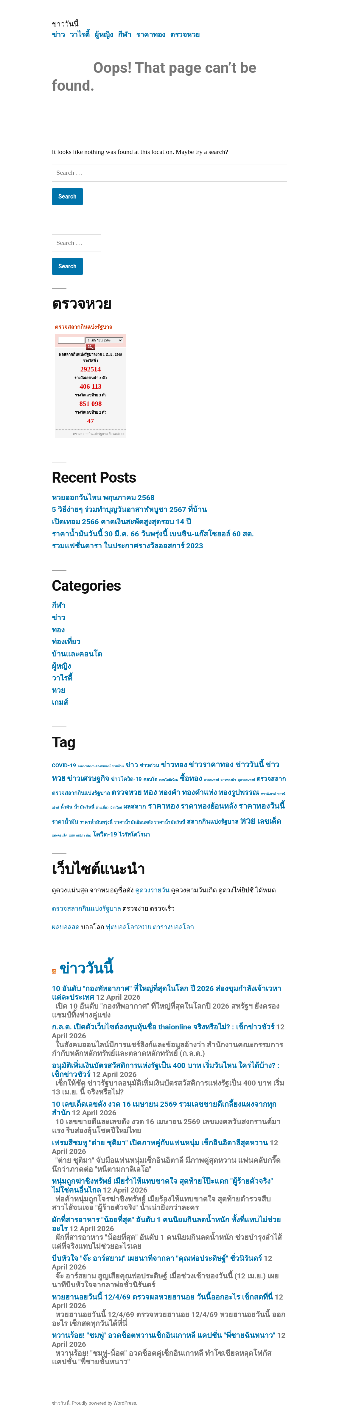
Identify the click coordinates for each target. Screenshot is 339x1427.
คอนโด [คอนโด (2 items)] (150, 779)
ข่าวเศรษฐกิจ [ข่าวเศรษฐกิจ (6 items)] (88, 778)
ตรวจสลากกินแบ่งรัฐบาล (86, 909)
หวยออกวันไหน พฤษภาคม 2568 (103, 497)
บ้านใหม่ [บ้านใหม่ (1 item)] (116, 807)
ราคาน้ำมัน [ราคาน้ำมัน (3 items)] (65, 822)
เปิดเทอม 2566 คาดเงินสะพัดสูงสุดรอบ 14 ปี (121, 521)
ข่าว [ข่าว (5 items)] (131, 765)
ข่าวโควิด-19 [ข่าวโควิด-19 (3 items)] (126, 779)
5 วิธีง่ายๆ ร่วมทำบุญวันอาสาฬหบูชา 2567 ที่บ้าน (129, 509)
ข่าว (58, 34)
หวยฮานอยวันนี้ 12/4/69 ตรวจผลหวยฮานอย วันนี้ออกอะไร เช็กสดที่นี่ (162, 1297)
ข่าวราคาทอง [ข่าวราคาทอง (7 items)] (211, 764)
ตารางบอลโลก (173, 927)
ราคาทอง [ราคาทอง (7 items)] (163, 805)
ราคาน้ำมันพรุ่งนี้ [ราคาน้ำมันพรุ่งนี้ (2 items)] (96, 822)
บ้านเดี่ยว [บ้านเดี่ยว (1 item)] (102, 807)
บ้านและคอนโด (77, 654)
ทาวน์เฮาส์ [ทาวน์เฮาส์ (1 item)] (268, 794)
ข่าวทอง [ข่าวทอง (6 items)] (174, 764)
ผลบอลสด (66, 927)
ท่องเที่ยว (66, 641)
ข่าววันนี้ (65, 24)
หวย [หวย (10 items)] (248, 821)
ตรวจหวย (185, 34)
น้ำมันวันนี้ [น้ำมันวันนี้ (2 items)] (84, 807)
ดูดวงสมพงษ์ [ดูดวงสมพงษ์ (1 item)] (246, 780)
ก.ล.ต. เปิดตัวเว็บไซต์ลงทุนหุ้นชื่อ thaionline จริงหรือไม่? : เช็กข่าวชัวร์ (163, 1027)
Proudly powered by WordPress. (104, 1403)
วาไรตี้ (80, 34)
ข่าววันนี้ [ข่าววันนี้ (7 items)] (249, 764)
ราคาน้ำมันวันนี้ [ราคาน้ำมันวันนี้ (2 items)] (169, 822)
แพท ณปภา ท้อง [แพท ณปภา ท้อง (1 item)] (80, 835)
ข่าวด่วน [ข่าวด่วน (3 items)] (149, 765)
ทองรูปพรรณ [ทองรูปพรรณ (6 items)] (238, 792)
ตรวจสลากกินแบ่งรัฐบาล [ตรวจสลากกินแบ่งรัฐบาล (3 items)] (81, 793)
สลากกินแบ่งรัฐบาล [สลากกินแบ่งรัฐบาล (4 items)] (213, 821)
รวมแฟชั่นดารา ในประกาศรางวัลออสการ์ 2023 (127, 545)
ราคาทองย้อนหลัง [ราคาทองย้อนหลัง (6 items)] (209, 806)
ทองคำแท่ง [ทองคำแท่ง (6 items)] (199, 792)
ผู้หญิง (103, 34)
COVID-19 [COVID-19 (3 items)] (64, 765)
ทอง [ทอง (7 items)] (150, 792)
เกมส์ (60, 702)
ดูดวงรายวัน (152, 890)
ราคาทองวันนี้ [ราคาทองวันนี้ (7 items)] (262, 805)
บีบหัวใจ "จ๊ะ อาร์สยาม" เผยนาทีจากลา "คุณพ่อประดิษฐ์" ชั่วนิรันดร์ (157, 1258)
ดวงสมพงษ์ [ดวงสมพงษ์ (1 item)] (211, 780)
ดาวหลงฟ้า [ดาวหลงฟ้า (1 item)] (228, 780)
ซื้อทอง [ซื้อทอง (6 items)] (191, 778)
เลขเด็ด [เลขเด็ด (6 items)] (269, 821)
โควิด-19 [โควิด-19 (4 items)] (105, 834)
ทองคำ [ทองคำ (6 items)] (169, 792)
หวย (58, 690)
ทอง (58, 630)
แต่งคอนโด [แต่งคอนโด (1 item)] (59, 835)
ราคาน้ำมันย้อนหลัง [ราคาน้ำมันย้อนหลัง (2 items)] (133, 822)
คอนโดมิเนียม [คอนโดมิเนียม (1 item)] (168, 780)
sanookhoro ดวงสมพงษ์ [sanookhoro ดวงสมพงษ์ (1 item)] (94, 766)
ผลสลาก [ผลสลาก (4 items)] (134, 806)
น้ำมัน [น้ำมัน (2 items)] (66, 807)
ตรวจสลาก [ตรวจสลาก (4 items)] (271, 778)
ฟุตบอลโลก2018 (128, 927)
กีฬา (124, 34)
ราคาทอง (150, 34)
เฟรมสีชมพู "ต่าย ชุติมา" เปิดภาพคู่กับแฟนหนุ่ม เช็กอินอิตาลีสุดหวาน (160, 1142)
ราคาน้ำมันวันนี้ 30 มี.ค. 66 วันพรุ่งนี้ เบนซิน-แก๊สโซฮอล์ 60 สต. (153, 534)
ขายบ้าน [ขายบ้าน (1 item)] (118, 766)
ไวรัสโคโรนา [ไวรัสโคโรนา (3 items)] (134, 834)
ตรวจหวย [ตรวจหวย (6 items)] (126, 792)
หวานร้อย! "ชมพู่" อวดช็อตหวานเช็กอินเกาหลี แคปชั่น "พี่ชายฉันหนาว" (163, 1335)
